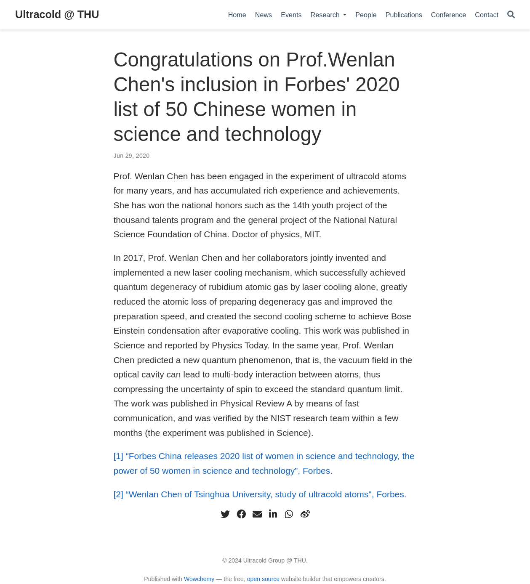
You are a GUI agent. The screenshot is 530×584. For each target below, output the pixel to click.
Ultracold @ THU (57, 14)
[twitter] (225, 514)
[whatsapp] (289, 514)
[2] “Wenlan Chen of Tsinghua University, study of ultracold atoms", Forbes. (260, 494)
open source (263, 579)
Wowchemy (199, 579)
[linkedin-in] (273, 514)
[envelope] (257, 514)
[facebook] (241, 514)
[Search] (511, 15)
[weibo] (305, 514)
